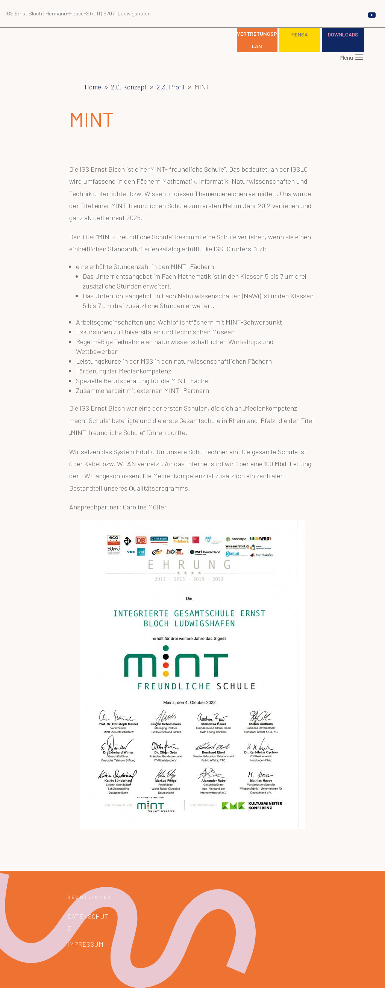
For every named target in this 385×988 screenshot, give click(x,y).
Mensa (299, 34)
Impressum (85, 944)
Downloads (343, 34)
